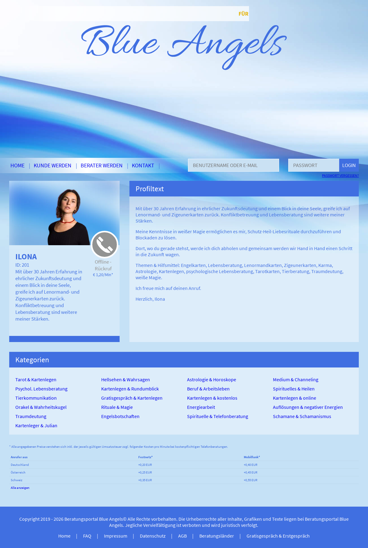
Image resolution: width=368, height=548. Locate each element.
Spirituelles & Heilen (294, 389)
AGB (182, 536)
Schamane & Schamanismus (302, 416)
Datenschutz (153, 536)
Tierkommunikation (36, 398)
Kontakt (143, 165)
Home (17, 165)
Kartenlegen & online (294, 398)
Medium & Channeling (295, 379)
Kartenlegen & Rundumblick (130, 389)
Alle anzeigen (20, 487)
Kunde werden (52, 165)
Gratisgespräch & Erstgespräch (278, 536)
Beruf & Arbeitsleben (208, 389)
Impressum (115, 536)
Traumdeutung (30, 416)
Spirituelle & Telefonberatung (217, 416)
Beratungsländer (216, 536)
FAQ (87, 536)
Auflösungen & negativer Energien (308, 407)
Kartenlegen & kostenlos (212, 398)
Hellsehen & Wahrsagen (125, 379)
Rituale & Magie (117, 407)
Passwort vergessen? (340, 175)
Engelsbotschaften (120, 416)
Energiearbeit (201, 407)
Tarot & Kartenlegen (35, 379)
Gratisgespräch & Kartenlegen (132, 398)
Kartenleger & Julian (36, 425)
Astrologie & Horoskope (211, 379)
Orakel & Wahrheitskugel (41, 407)
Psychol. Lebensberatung (41, 389)
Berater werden (102, 165)
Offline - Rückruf (103, 265)
